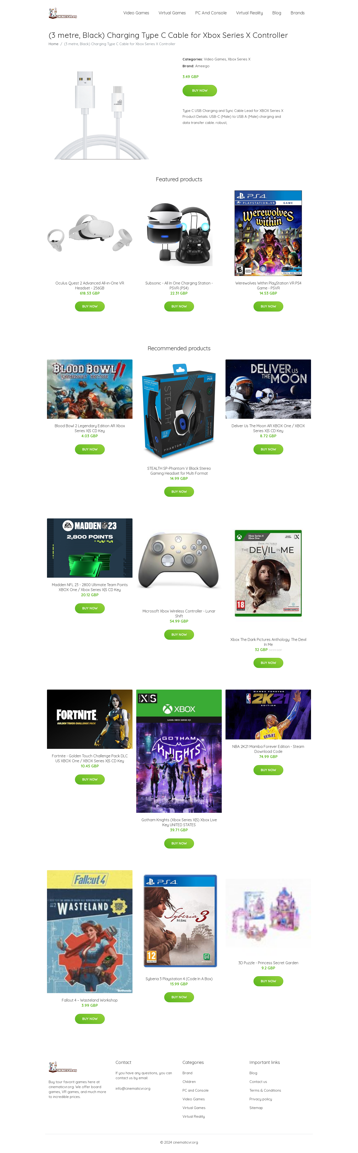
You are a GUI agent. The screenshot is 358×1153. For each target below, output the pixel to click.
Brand (187, 1075)
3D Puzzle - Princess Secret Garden (268, 965)
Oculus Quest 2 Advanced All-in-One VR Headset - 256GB (89, 288)
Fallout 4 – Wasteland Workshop (90, 1002)
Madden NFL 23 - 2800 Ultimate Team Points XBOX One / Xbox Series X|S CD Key (90, 590)
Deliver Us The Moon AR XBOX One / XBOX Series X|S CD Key (268, 431)
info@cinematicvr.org (133, 1091)
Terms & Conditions (265, 1093)
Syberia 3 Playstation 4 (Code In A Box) (179, 981)
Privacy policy (260, 1101)
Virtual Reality (249, 14)
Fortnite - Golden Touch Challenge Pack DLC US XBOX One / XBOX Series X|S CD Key (90, 761)
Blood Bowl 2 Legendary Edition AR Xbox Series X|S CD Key (90, 431)
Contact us (258, 1084)
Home (53, 46)
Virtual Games (172, 14)
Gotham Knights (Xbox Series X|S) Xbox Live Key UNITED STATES (179, 825)
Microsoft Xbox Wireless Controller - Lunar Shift (179, 616)
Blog (276, 14)
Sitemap (256, 1110)
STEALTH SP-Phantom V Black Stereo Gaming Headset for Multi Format (179, 473)
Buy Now (199, 93)
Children (189, 1084)
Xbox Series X (239, 61)
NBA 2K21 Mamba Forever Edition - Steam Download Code (268, 751)
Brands (298, 14)
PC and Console (211, 14)
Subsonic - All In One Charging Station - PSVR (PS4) (179, 288)
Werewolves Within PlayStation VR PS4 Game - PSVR (268, 288)
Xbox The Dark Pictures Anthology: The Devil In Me (268, 644)
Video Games (136, 14)
